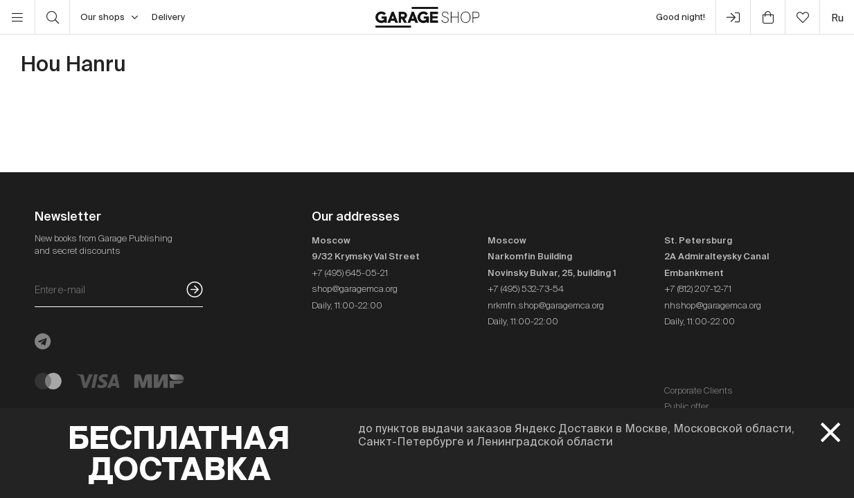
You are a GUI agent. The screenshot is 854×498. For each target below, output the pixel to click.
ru (837, 18)
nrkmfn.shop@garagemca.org (546, 305)
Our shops (109, 17)
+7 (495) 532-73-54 (526, 289)
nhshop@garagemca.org (712, 305)
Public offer (686, 406)
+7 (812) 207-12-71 (697, 289)
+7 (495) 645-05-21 (350, 273)
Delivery (168, 17)
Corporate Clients (698, 390)
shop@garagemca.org (355, 289)
